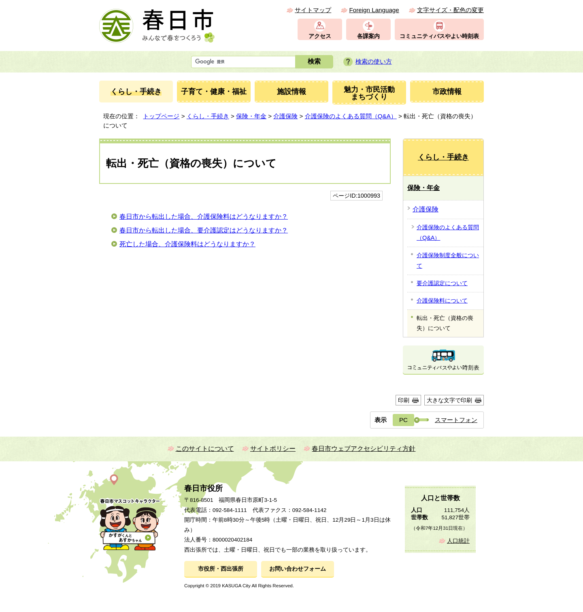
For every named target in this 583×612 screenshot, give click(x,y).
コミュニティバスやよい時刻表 (439, 36)
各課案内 (368, 36)
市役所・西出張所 (220, 569)
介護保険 (285, 116)
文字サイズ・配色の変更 (450, 9)
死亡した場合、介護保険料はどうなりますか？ (187, 244)
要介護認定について (442, 283)
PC (403, 419)
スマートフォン (456, 419)
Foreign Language (374, 9)
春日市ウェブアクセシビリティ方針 (363, 448)
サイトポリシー (273, 448)
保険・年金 (251, 116)
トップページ (161, 116)
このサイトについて (205, 448)
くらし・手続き (208, 116)
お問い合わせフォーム (297, 569)
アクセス (320, 36)
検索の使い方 (373, 61)
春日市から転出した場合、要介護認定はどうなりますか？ (203, 230)
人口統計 (458, 541)
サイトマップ (313, 9)
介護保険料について (442, 300)
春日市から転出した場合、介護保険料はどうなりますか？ (203, 216)
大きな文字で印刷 (449, 400)
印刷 (403, 400)
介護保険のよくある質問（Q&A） (351, 116)
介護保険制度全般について (448, 260)
